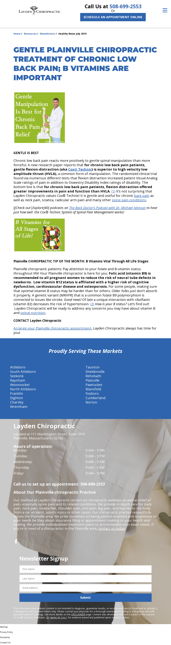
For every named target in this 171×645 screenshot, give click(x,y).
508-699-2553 (126, 6)
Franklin (16, 393)
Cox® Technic (80, 169)
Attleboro (17, 367)
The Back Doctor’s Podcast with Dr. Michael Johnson (107, 207)
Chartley (16, 402)
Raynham (17, 380)
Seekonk (17, 376)
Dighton (16, 398)
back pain (141, 195)
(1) (113, 191)
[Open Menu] (165, 10)
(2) (92, 304)
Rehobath (93, 376)
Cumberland (95, 398)
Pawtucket (94, 384)
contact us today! (111, 528)
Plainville (92, 380)
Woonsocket (20, 384)
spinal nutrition (32, 312)
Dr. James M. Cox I (56, 617)
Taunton (93, 367)
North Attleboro (23, 389)
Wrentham (18, 406)
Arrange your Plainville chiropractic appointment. (52, 328)
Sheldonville (95, 371)
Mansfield (93, 389)
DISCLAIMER (78, 614)
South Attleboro (23, 371)
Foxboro (92, 393)
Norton (91, 402)
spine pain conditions (129, 200)
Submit (85, 597)
